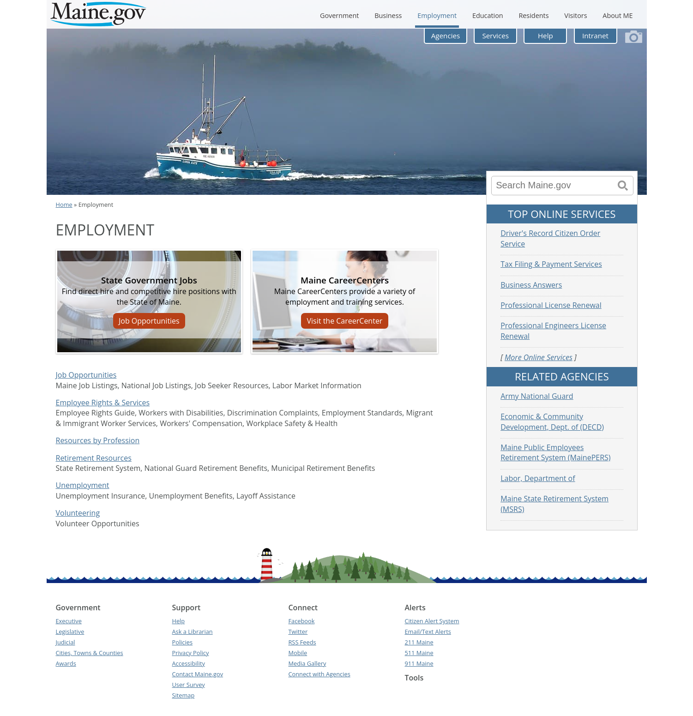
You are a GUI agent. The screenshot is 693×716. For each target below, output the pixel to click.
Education (487, 15)
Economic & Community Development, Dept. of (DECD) (552, 421)
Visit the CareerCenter (345, 321)
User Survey (188, 684)
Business (388, 15)
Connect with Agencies (319, 674)
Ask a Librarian (192, 631)
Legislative (70, 631)
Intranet (595, 35)
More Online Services (538, 357)
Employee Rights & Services (103, 402)
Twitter (297, 631)
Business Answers (531, 285)
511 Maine (418, 653)
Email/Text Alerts (427, 631)
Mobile (297, 653)
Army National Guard (536, 396)
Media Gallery (307, 663)
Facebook (301, 621)
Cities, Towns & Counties (89, 653)
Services (495, 35)
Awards (66, 663)
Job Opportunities (149, 321)
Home (64, 204)
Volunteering (78, 513)
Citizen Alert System (431, 621)
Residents (533, 15)
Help (545, 35)
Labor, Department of (537, 478)
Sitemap (183, 695)
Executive (69, 621)
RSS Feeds (302, 642)
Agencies (445, 35)
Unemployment (82, 485)
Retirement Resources (94, 458)
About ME (618, 15)
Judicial (65, 642)
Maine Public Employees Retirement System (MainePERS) (555, 452)
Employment (437, 15)
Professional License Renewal (551, 305)
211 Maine (418, 642)
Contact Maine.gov (197, 674)
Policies (182, 642)
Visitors (575, 15)
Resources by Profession (98, 440)
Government (339, 15)
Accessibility (188, 663)
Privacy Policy (190, 653)
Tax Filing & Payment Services (551, 264)
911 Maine (418, 663)
